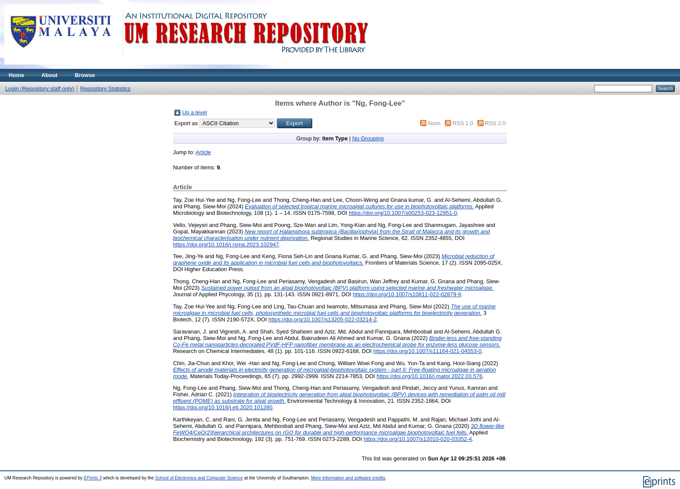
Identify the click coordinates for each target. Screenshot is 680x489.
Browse (85, 75)
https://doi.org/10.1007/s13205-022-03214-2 (322, 319)
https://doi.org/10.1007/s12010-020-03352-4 (417, 439)
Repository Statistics (105, 88)
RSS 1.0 (462, 123)
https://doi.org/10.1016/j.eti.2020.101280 (222, 407)
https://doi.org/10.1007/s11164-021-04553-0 (427, 351)
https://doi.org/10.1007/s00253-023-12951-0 (403, 213)
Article (203, 152)
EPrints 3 (93, 478)
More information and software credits (348, 478)
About (50, 75)
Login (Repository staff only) (39, 88)
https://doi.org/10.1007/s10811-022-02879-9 (407, 294)
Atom (434, 123)
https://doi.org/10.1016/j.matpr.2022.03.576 (429, 376)
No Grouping (368, 138)
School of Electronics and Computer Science (199, 478)
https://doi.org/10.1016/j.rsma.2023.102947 (226, 244)
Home (16, 75)
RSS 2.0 (495, 123)
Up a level (194, 112)
